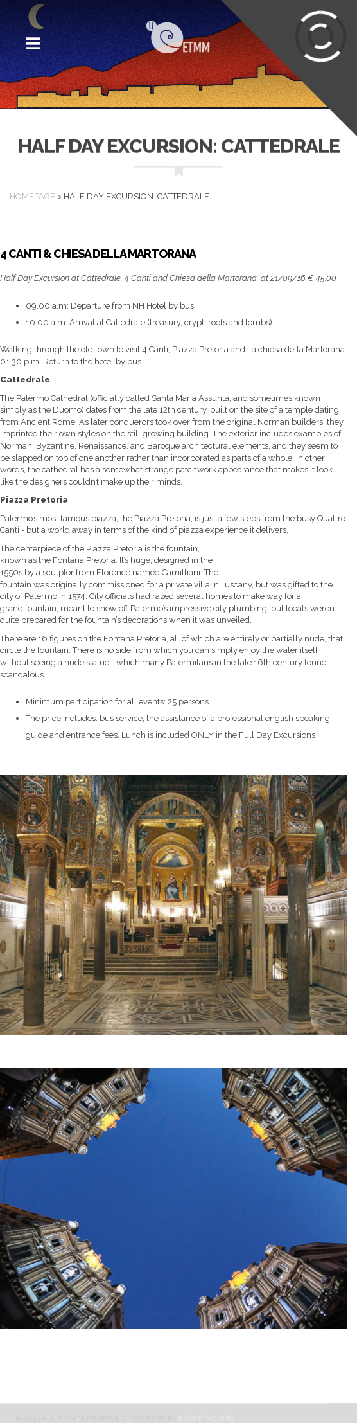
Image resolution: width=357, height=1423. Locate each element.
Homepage (32, 196)
